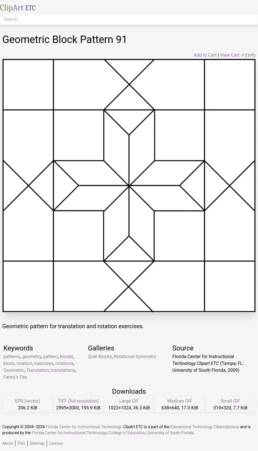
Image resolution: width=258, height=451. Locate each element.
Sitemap (37, 443)
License (56, 443)
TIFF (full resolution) (78, 401)
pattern (50, 356)
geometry (31, 356)
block (8, 363)
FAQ (21, 443)
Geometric (13, 370)
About (7, 443)
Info (252, 55)
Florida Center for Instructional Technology (83, 427)
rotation (24, 363)
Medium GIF (179, 401)
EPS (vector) (27, 401)
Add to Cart (205, 55)
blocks (66, 356)
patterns (11, 356)
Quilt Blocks (100, 356)
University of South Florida (170, 432)
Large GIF (129, 401)
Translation (37, 370)
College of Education (126, 432)
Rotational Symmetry (135, 356)
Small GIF (230, 401)
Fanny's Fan (15, 377)
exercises (43, 363)
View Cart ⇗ (232, 55)
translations (63, 370)
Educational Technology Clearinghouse (205, 427)
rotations (65, 363)
